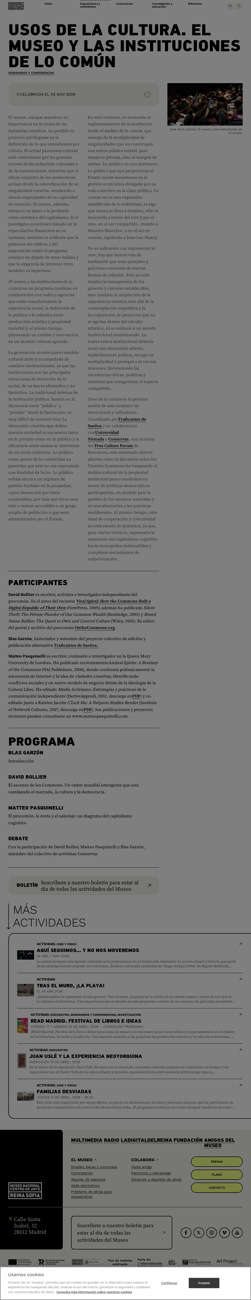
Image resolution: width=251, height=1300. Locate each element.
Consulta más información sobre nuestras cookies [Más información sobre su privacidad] (94, 1295)
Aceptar (204, 1286)
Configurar (169, 1286)
